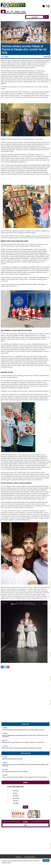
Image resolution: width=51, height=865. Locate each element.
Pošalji (25, 807)
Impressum (18, 857)
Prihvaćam (46, 860)
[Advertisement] (25, 681)
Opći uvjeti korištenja (30, 857)
